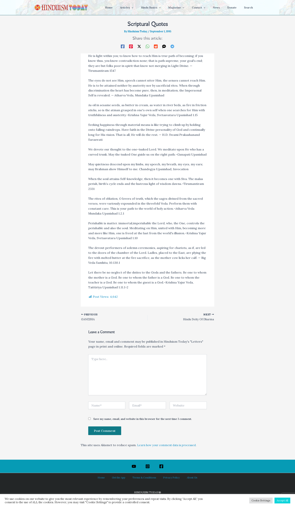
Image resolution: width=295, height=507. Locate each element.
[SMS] (164, 46)
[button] (146, 7)
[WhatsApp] (147, 46)
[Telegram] (172, 46)
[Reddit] (156, 46)
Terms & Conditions (144, 477)
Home (107, 477)
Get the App (121, 477)
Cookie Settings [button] (261, 500)
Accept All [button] (282, 500)
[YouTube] (134, 466)
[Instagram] (147, 466)
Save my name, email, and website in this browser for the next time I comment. (142, 419)
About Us (186, 477)
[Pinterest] (131, 46)
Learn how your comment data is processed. (169, 446)
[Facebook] (123, 46)
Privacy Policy (168, 477)
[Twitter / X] (139, 46)
